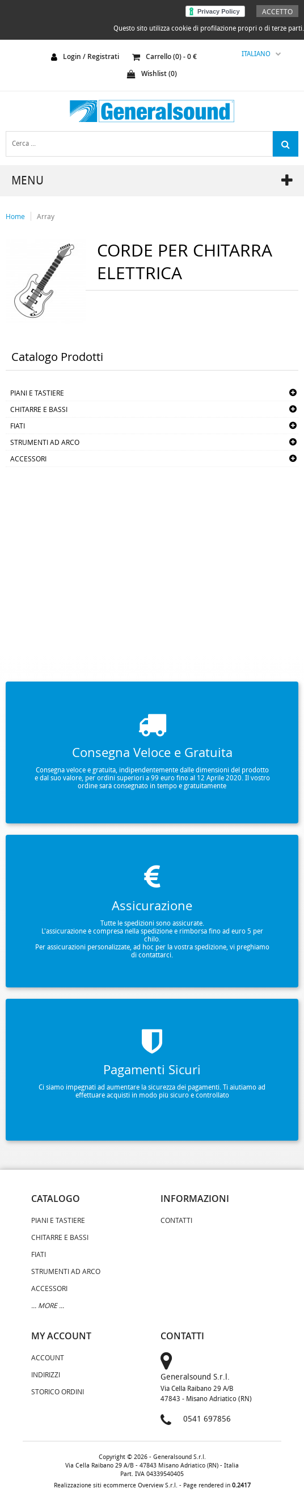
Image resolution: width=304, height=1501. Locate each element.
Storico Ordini (57, 1391)
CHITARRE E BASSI (38, 409)
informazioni (195, 1198)
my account (61, 1336)
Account (47, 1357)
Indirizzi (45, 1374)
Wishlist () (152, 73)
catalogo (55, 1198)
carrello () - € (164, 56)
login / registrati (91, 56)
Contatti (176, 1220)
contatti (182, 1336)
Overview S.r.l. (158, 1485)
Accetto (277, 11)
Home (15, 216)
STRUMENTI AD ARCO (44, 442)
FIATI (17, 425)
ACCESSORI (28, 458)
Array (45, 216)
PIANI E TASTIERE (37, 392)
